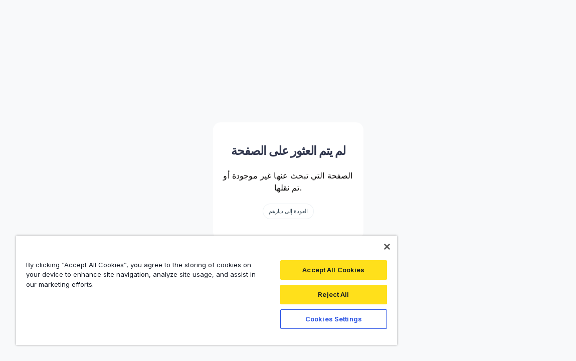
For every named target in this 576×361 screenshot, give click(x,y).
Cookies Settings (294, 319)
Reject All (293, 294)
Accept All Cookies (294, 270)
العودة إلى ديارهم (288, 211)
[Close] (340, 247)
